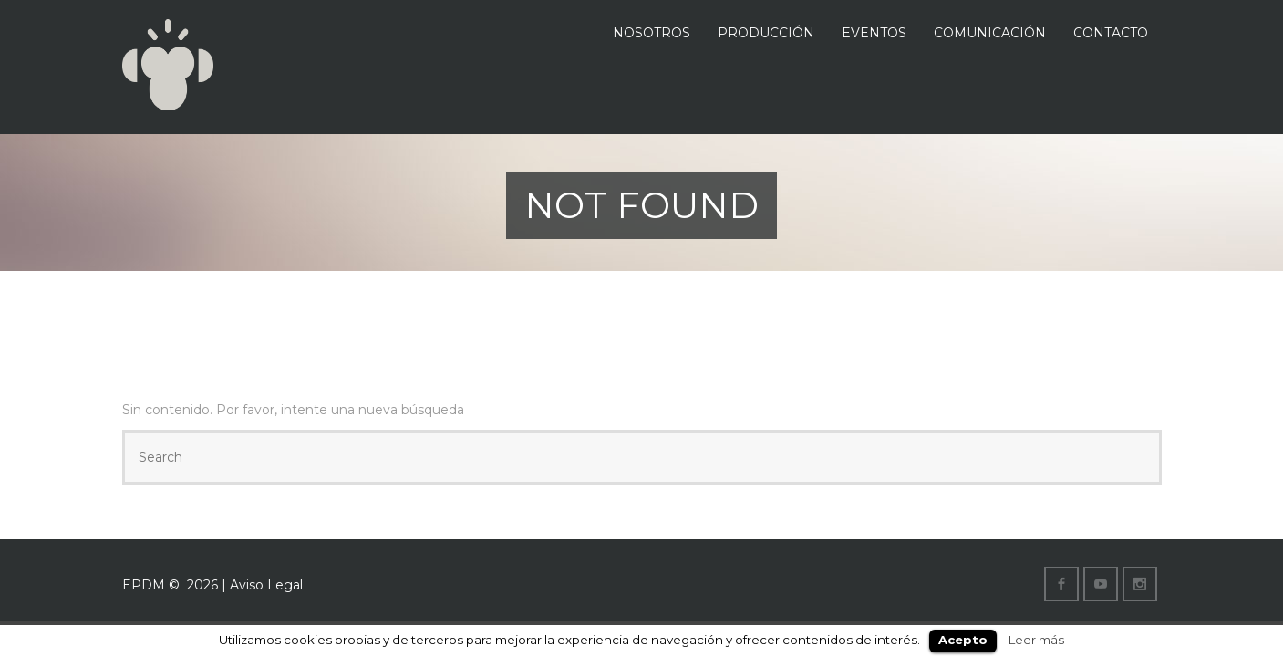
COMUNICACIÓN (990, 33)
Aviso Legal (266, 585)
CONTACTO (1110, 33)
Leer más (1036, 639)
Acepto (963, 639)
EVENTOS (874, 33)
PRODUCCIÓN (766, 33)
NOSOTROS (651, 33)
